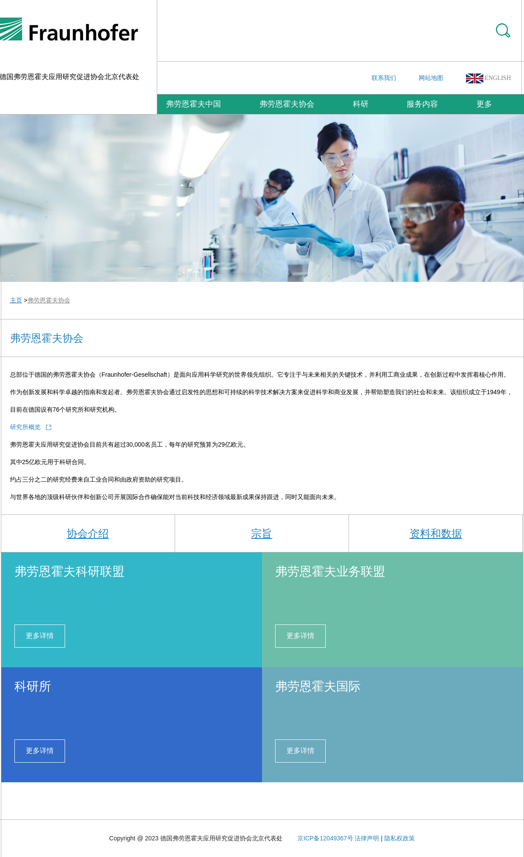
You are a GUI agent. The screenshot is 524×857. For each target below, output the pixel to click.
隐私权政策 (399, 838)
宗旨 (261, 533)
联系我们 (384, 77)
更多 (484, 104)
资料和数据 (436, 533)
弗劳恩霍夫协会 (286, 104)
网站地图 (431, 77)
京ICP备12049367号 (325, 838)
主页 (16, 300)
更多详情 (40, 635)
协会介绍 (88, 533)
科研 (361, 104)
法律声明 (367, 838)
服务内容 (422, 104)
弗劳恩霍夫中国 (193, 104)
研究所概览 (25, 426)
